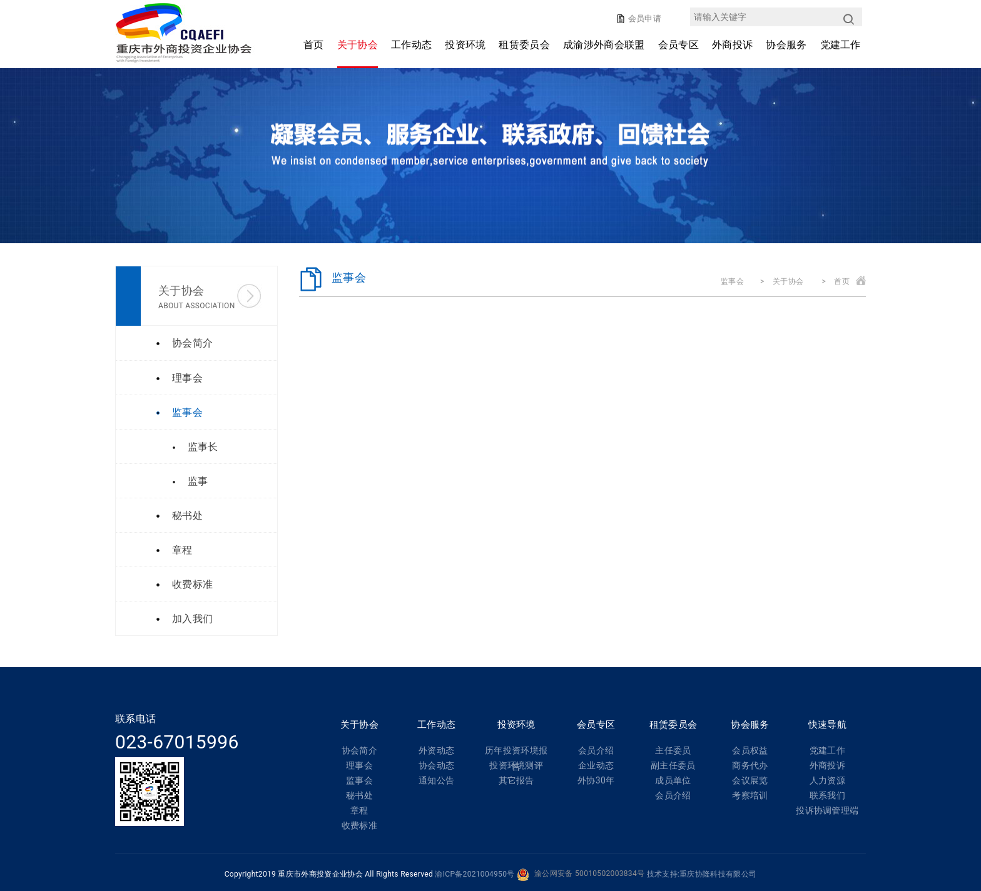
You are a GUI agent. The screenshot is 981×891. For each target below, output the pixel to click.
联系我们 (827, 795)
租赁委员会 (524, 45)
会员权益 (750, 750)
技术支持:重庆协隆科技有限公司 (702, 874)
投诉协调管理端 (827, 810)
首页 (313, 45)
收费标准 (359, 825)
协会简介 (359, 750)
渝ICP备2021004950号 (474, 874)
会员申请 (643, 18)
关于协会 (357, 45)
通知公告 (436, 780)
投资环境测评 (516, 765)
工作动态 (411, 45)
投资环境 (465, 45)
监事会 (732, 281)
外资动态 (436, 750)
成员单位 (673, 780)
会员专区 (678, 45)
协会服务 (786, 45)
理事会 (359, 765)
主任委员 (673, 750)
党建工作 (840, 45)
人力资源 (827, 780)
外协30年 (595, 780)
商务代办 (750, 765)
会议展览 (750, 780)
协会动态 (436, 765)
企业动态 (596, 765)
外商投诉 (732, 45)
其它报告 (516, 780)
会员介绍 (596, 750)
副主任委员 (673, 765)
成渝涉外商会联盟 (604, 45)
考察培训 (750, 795)
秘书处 (359, 795)
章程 (359, 810)
